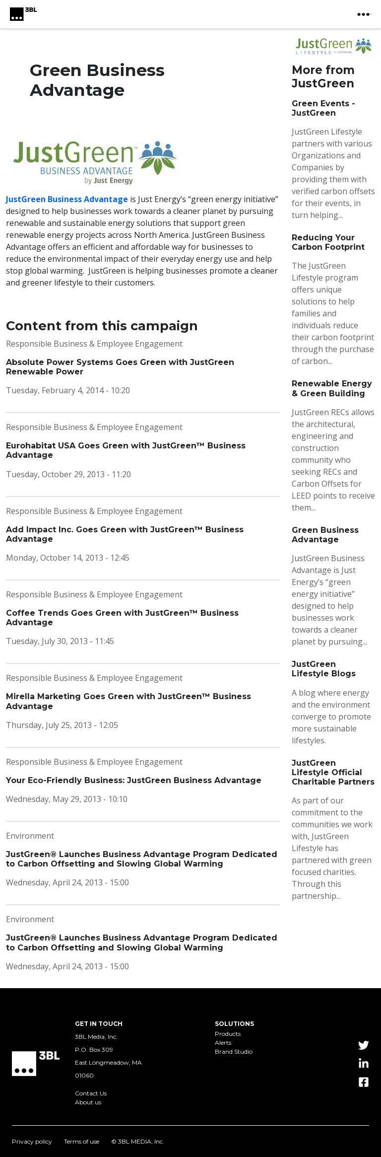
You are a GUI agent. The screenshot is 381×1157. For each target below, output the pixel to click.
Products (228, 1033)
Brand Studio (234, 1051)
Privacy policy (32, 1141)
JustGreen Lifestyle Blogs (324, 668)
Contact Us (91, 1093)
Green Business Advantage (325, 534)
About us (88, 1102)
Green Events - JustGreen (323, 108)
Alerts (223, 1042)
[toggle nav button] (364, 14)
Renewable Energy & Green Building (332, 388)
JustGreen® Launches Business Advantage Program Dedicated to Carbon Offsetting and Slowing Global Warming (141, 859)
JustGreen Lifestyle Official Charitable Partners (333, 772)
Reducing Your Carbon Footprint (328, 242)
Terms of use (81, 1141)
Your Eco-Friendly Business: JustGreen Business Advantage (133, 780)
